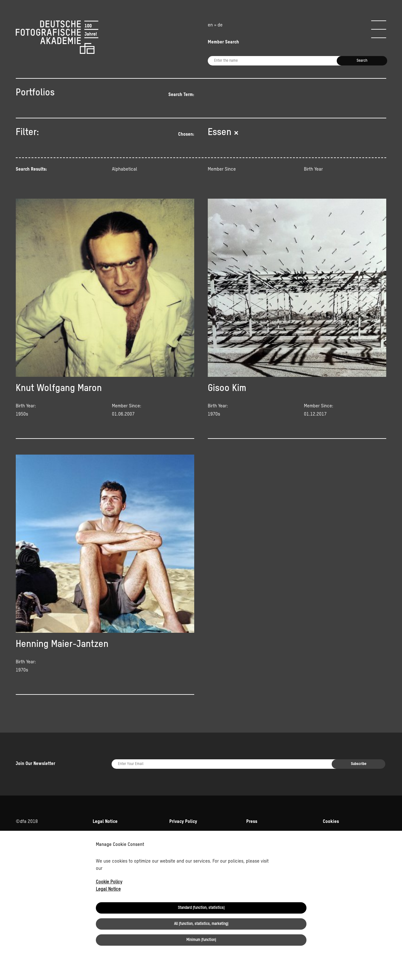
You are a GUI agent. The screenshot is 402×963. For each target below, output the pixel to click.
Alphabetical (124, 169)
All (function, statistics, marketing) (201, 924)
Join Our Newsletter (35, 763)
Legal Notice (108, 889)
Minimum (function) (201, 940)
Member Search (223, 42)
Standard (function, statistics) (201, 908)
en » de (215, 25)
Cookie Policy (109, 882)
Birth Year (313, 169)
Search (362, 61)
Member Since (222, 169)
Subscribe (358, 764)
